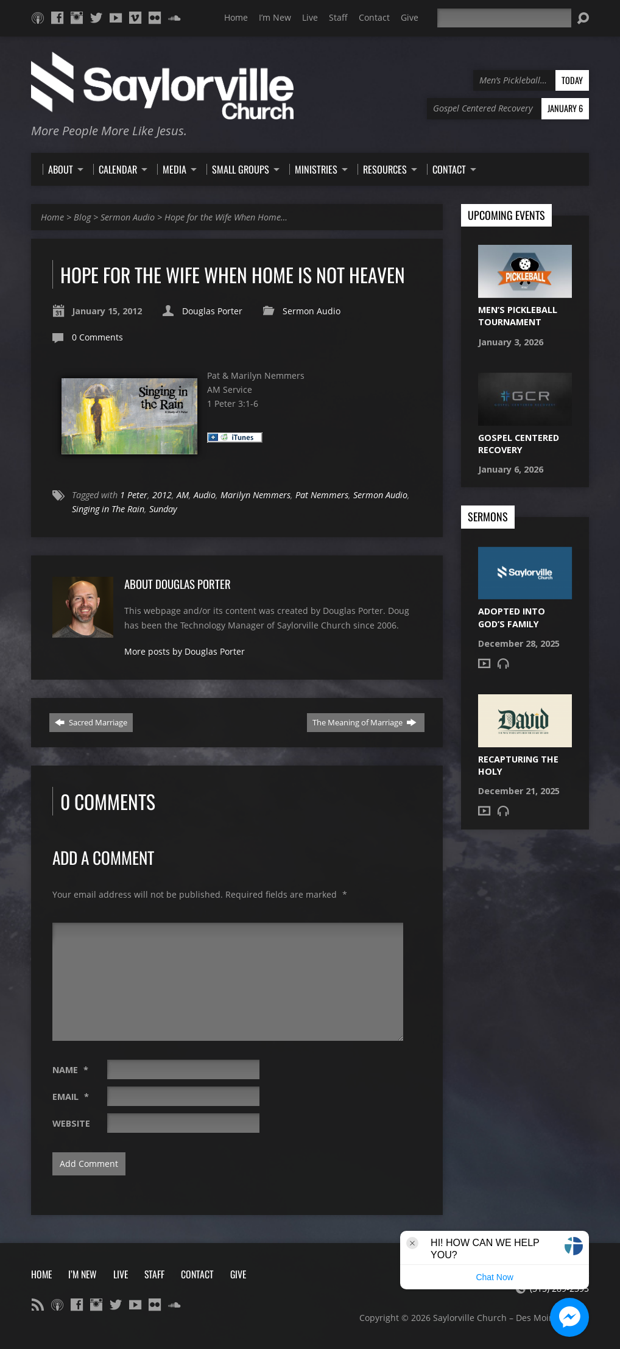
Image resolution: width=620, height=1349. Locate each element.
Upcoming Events (506, 215)
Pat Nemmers (321, 495)
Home (236, 17)
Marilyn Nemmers (255, 495)
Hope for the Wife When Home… (225, 217)
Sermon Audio (127, 217)
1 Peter (133, 495)
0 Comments (97, 337)
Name (70, 1070)
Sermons (488, 517)
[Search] (504, 18)
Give (409, 17)
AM (183, 495)
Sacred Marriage (91, 722)
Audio (205, 495)
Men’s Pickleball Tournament (517, 316)
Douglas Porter (212, 311)
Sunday (163, 509)
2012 (162, 495)
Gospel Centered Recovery (518, 444)
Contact (374, 17)
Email (70, 1096)
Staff (338, 17)
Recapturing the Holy (518, 765)
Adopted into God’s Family (511, 617)
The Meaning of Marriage (364, 722)
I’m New (275, 17)
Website (71, 1123)
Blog (82, 217)
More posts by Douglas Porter (184, 651)
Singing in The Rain (108, 509)
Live (310, 17)
